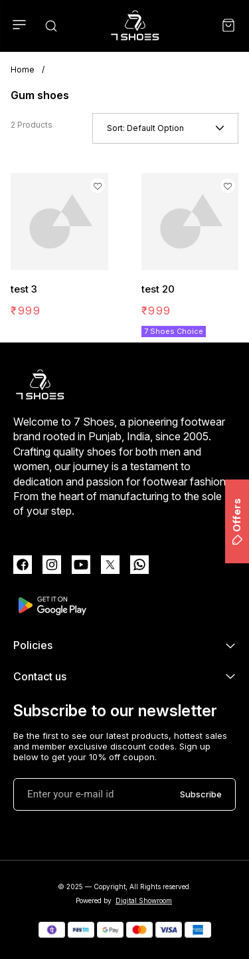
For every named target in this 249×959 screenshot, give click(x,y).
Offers (236, 521)
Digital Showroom (144, 900)
